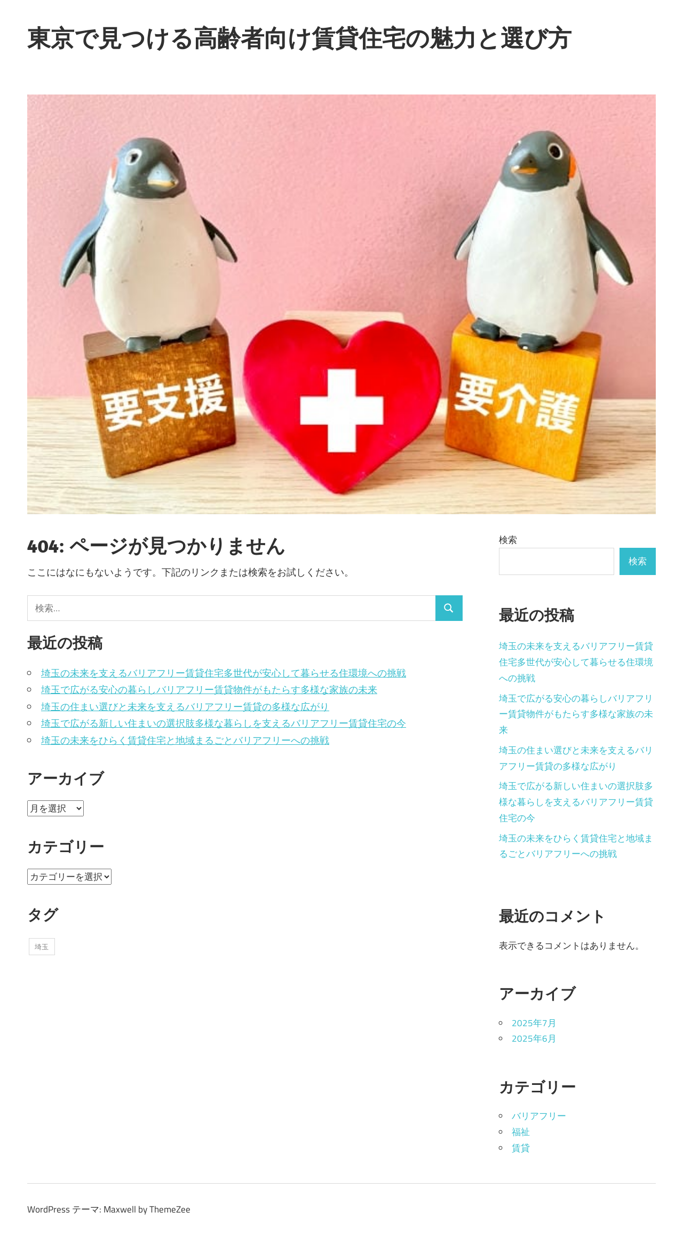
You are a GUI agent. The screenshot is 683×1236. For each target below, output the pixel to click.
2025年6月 (534, 1038)
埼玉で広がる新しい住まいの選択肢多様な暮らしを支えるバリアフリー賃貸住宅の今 (223, 723)
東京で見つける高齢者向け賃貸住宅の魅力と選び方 (299, 37)
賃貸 (521, 1148)
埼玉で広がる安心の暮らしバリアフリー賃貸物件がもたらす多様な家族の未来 (209, 689)
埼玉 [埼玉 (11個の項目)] (42, 946)
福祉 (521, 1132)
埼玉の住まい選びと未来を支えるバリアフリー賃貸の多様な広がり (185, 706)
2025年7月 (534, 1023)
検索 (508, 540)
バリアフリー (539, 1116)
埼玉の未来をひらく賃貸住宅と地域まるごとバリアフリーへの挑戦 (185, 740)
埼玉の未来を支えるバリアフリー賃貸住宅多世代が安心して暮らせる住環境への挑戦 (223, 673)
